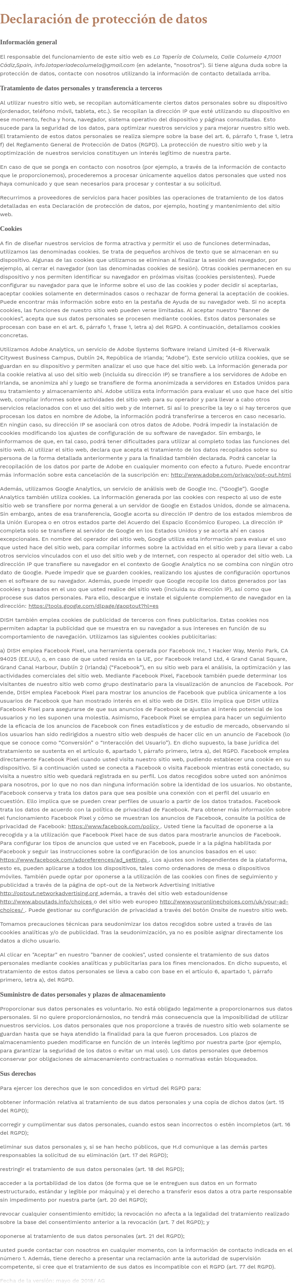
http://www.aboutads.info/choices (47, 901)
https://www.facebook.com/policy (114, 826)
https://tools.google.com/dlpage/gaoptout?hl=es (94, 606)
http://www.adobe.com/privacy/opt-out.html (231, 474)
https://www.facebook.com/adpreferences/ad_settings (74, 859)
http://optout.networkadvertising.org (50, 893)
